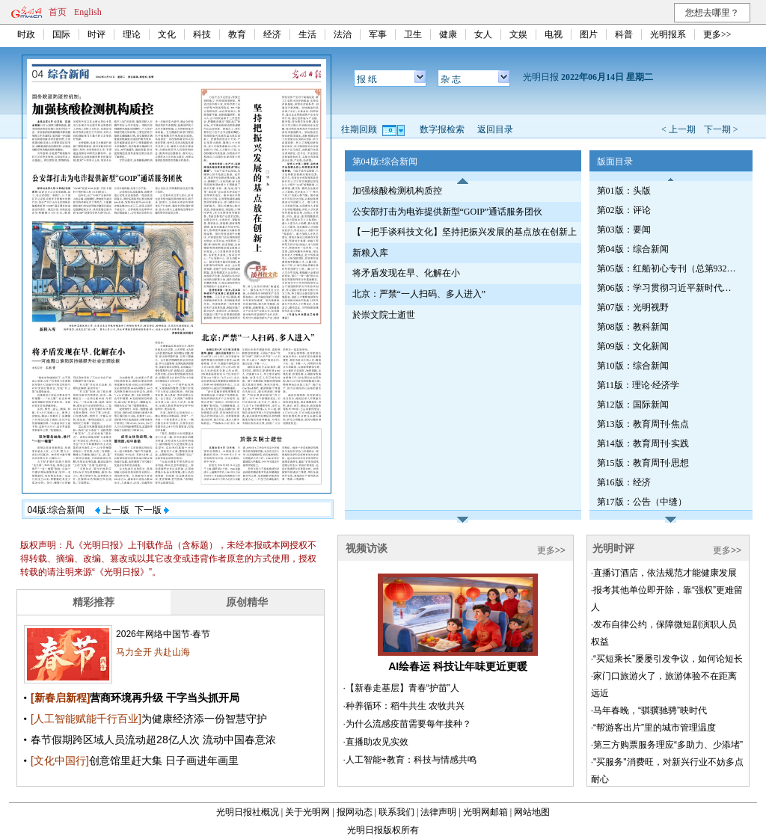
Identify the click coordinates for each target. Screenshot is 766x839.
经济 (272, 34)
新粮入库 (370, 253)
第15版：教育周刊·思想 (643, 463)
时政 (26, 34)
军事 (378, 34)
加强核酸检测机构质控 (397, 190)
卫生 (413, 34)
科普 (624, 34)
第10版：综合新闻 (633, 365)
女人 (483, 34)
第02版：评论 (624, 210)
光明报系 (668, 34)
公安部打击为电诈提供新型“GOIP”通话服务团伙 (447, 211)
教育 (237, 34)
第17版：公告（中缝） (642, 502)
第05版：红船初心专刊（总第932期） (668, 268)
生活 (307, 34)
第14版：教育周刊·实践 (643, 443)
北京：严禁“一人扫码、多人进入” (419, 294)
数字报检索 (442, 129)
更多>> (717, 34)
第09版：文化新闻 (633, 346)
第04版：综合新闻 (633, 249)
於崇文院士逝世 (383, 315)
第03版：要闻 (624, 229)
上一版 (112, 510)
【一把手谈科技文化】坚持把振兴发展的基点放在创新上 (464, 232)
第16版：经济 (624, 482)
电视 (554, 34)
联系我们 (396, 812)
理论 (132, 34)
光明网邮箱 (485, 812)
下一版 (152, 510)
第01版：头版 (624, 190)
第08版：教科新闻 (633, 327)
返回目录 (495, 129)
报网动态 (355, 812)
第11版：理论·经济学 (638, 385)
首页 (58, 12)
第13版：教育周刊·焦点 (643, 424)
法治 (343, 34)
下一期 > (721, 129)
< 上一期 (678, 129)
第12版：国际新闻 (633, 404)
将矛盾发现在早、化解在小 (406, 273)
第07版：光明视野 (633, 307)
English (88, 12)
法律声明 (438, 812)
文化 (167, 34)
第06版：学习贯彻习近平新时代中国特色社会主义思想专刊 (668, 288)
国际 (61, 34)
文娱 (518, 34)
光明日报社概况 (247, 812)
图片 (589, 34)
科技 (202, 34)
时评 (96, 34)
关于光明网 (307, 812)
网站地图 (532, 812)
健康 (448, 34)
